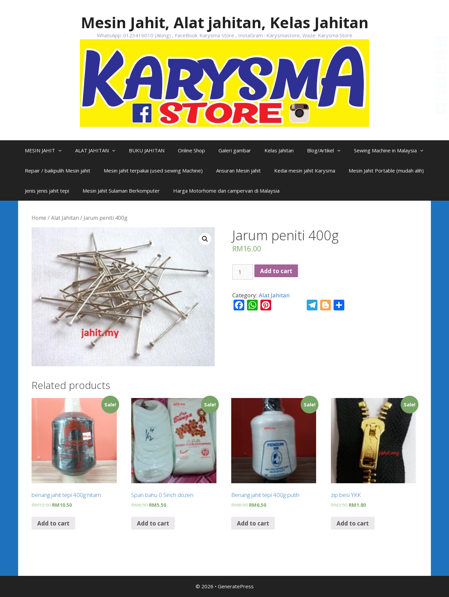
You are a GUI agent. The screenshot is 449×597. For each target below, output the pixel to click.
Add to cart (276, 271)
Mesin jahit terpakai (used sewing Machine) (153, 170)
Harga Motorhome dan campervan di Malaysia (226, 190)
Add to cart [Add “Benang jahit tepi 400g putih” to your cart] (253, 523)
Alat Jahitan (65, 217)
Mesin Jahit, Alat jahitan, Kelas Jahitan (224, 22)
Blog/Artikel (327, 150)
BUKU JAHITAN (146, 150)
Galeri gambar (234, 150)
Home (39, 217)
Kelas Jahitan (279, 150)
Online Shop (191, 150)
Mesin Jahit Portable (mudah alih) (386, 170)
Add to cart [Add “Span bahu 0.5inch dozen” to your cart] (153, 523)
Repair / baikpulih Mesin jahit (57, 170)
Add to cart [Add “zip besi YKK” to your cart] (353, 523)
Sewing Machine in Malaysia (392, 150)
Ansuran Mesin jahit (238, 170)
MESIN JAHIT (46, 150)
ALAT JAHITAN (98, 150)
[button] (61, 150)
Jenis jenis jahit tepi (47, 190)
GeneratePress (236, 586)
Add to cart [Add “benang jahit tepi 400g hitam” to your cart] (53, 523)
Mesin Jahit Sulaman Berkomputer (121, 190)
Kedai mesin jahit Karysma (304, 170)
